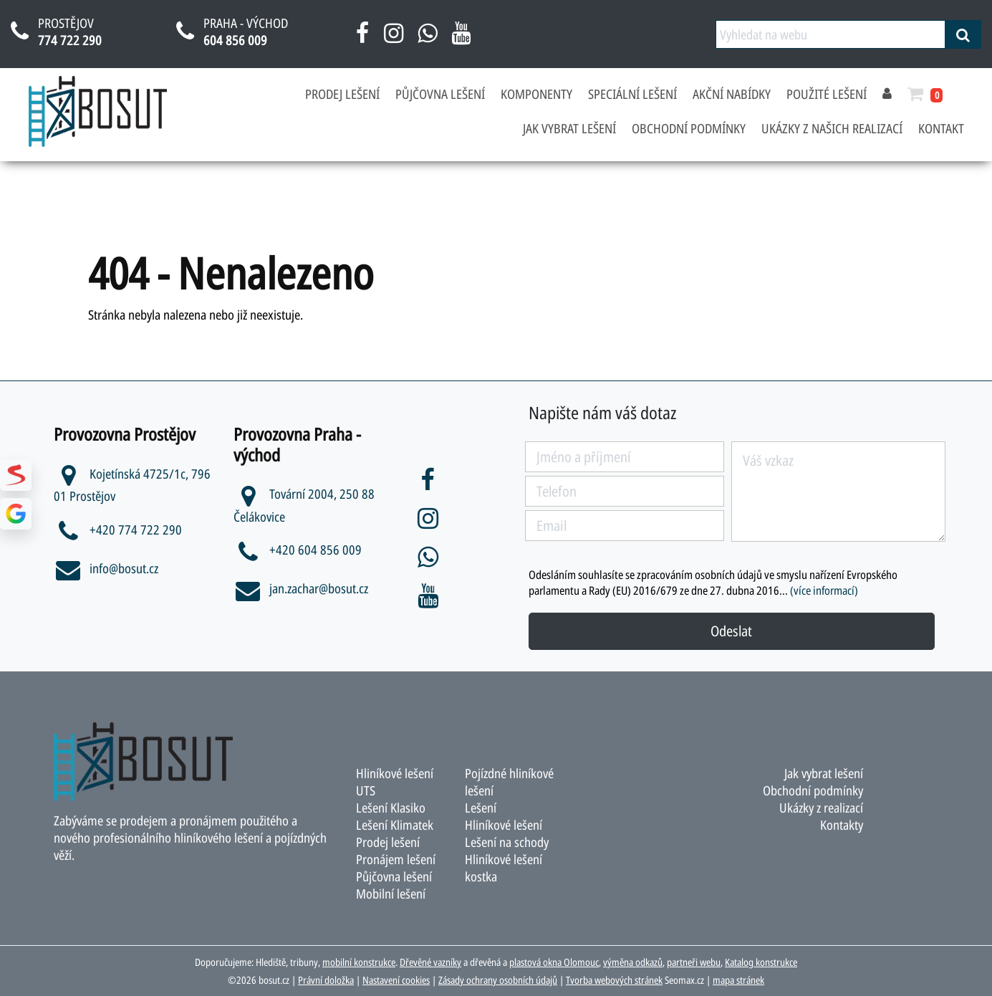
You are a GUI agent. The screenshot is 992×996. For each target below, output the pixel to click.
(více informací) (824, 590)
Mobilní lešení (390, 893)
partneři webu (694, 962)
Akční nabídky (732, 93)
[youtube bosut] (461, 38)
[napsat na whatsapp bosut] (427, 38)
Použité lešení (826, 93)
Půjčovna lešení (440, 93)
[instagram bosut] (393, 38)
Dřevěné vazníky (430, 962)
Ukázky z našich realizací (831, 128)
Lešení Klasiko (390, 807)
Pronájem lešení (395, 859)
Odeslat (731, 631)
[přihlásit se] (887, 94)
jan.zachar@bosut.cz (300, 588)
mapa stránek (738, 980)
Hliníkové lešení (503, 824)
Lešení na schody (507, 842)
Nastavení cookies (396, 980)
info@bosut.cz (106, 568)
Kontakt (941, 128)
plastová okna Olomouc (554, 962)
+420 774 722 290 (118, 529)
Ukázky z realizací (821, 807)
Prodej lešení (342, 93)
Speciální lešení (632, 93)
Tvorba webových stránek (614, 980)
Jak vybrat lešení (569, 128)
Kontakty (841, 824)
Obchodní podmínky (689, 128)
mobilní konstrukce (358, 962)
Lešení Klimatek (394, 824)
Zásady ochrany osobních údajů (497, 980)
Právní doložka (326, 980)
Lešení (480, 807)
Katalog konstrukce (761, 962)
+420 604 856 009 (297, 549)
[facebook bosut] (363, 38)
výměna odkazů (633, 962)
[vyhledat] (963, 34)
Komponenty (536, 93)
